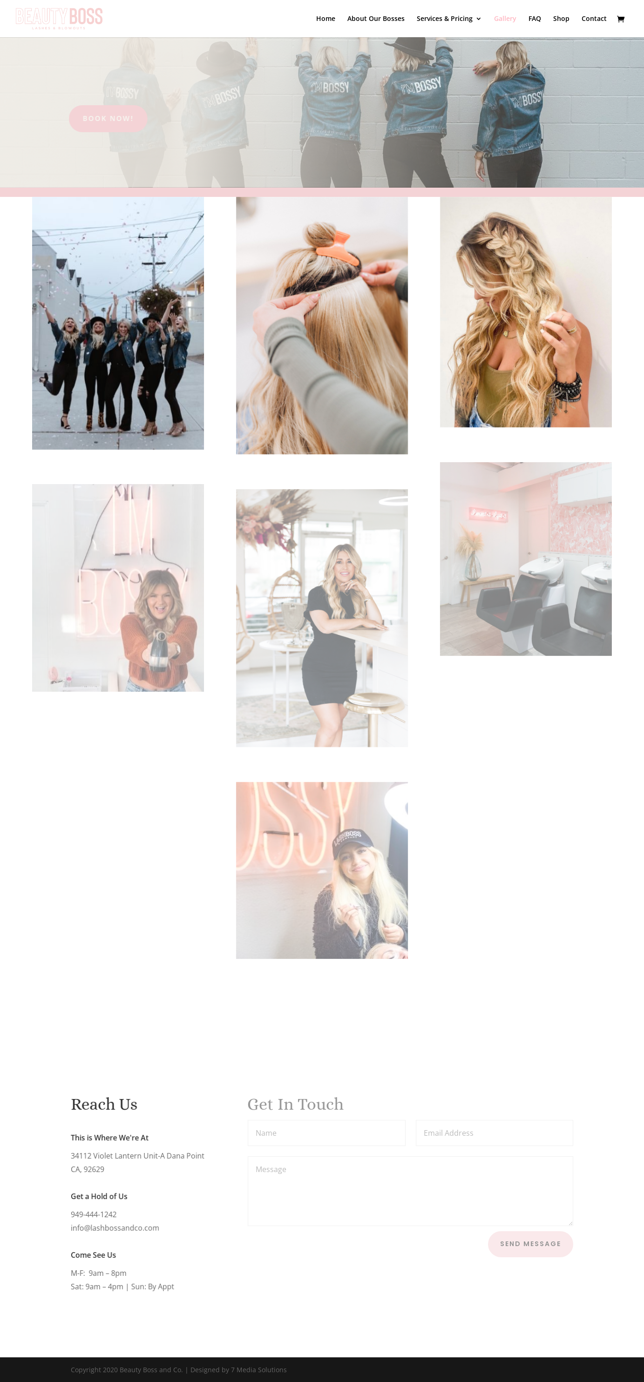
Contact (594, 19)
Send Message (530, 1243)
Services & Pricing (445, 19)
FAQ (535, 19)
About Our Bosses (376, 19)
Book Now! (88, 118)
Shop (561, 19)
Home (325, 19)
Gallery (505, 19)
